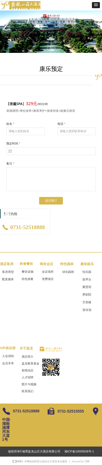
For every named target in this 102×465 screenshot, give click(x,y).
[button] (96, 5)
